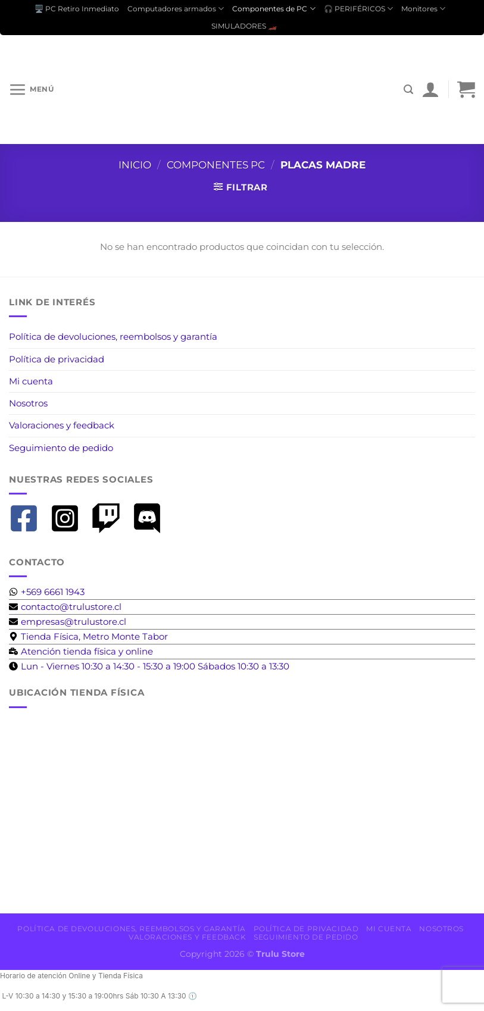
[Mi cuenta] (430, 89)
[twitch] (110, 518)
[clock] (149, 666)
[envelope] (65, 606)
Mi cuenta (31, 381)
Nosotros (28, 403)
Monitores (423, 8)
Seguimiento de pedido (61, 447)
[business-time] (81, 651)
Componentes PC (216, 164)
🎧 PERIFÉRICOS (358, 8)
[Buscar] (408, 89)
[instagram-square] (69, 518)
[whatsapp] (47, 591)
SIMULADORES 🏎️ (244, 25)
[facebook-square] (28, 518)
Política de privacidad (56, 359)
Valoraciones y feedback (61, 425)
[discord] (151, 518)
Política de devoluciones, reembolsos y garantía (113, 336)
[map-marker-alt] (88, 636)
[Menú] (31, 89)
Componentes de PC (273, 8)
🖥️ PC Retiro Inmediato (77, 8)
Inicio (134, 164)
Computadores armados (175, 8)
